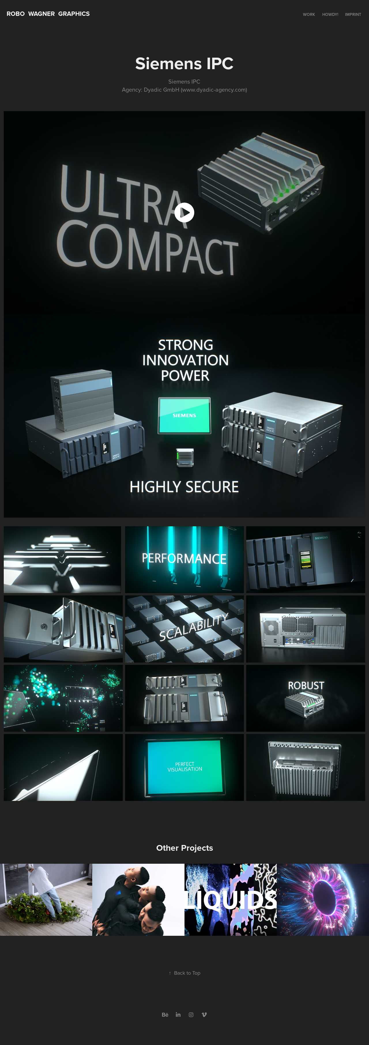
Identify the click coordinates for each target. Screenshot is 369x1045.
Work (309, 14)
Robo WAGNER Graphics (48, 13)
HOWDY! (330, 14)
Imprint (353, 14)
